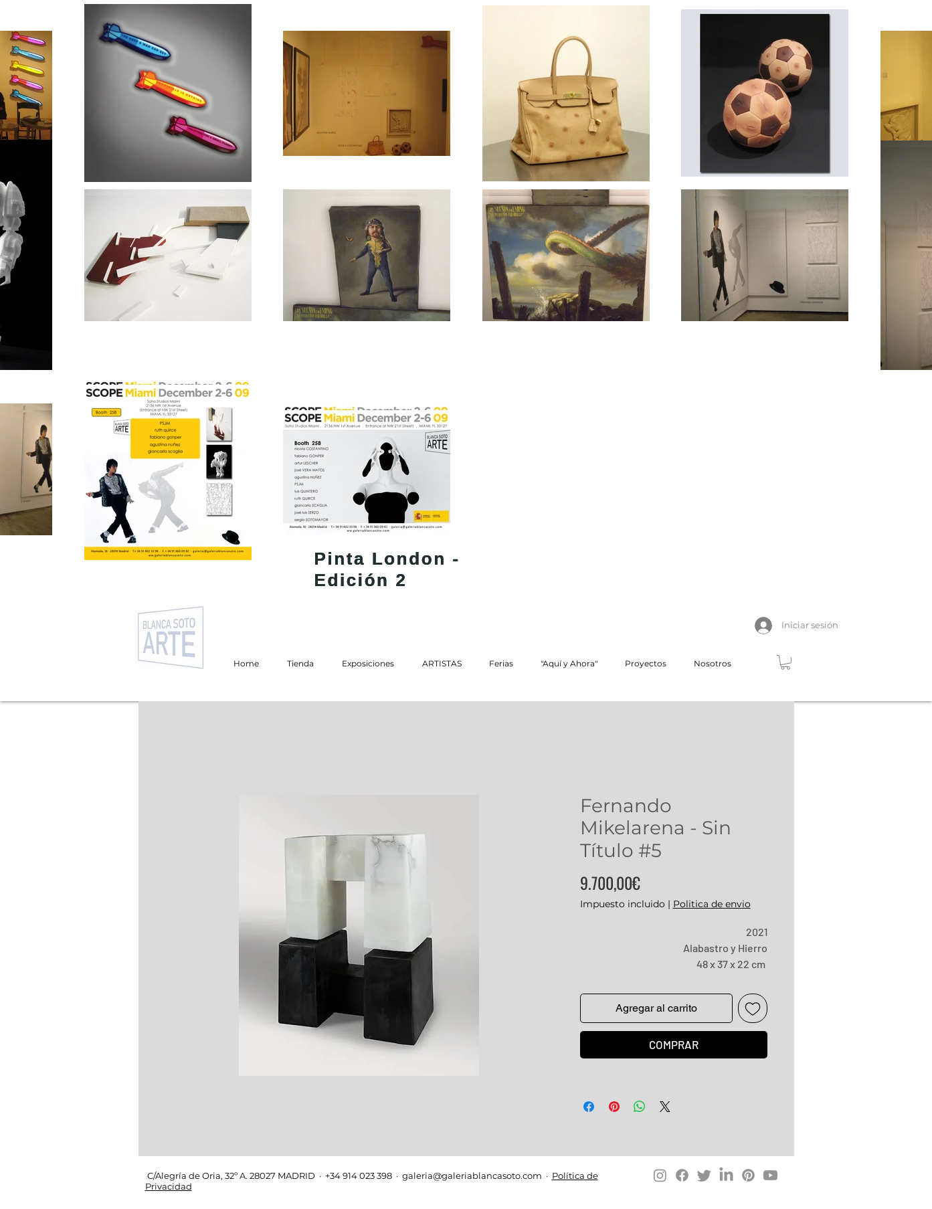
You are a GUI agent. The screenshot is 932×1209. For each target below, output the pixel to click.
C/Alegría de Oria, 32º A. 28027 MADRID (230, 1175)
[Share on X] (665, 1107)
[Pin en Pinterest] (614, 1107)
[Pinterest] (748, 1175)
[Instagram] (660, 1175)
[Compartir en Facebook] (589, 1107)
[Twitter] (704, 1175)
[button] (785, 662)
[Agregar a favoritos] (752, 1008)
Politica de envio (712, 904)
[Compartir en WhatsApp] (640, 1107)
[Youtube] (770, 1175)
